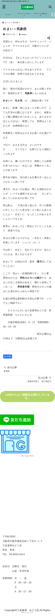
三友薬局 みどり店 (28, 610)
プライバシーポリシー (24, 14)
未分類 (7, 356)
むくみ (8, 14)
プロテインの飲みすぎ (40, 14)
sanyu (24, 34)
